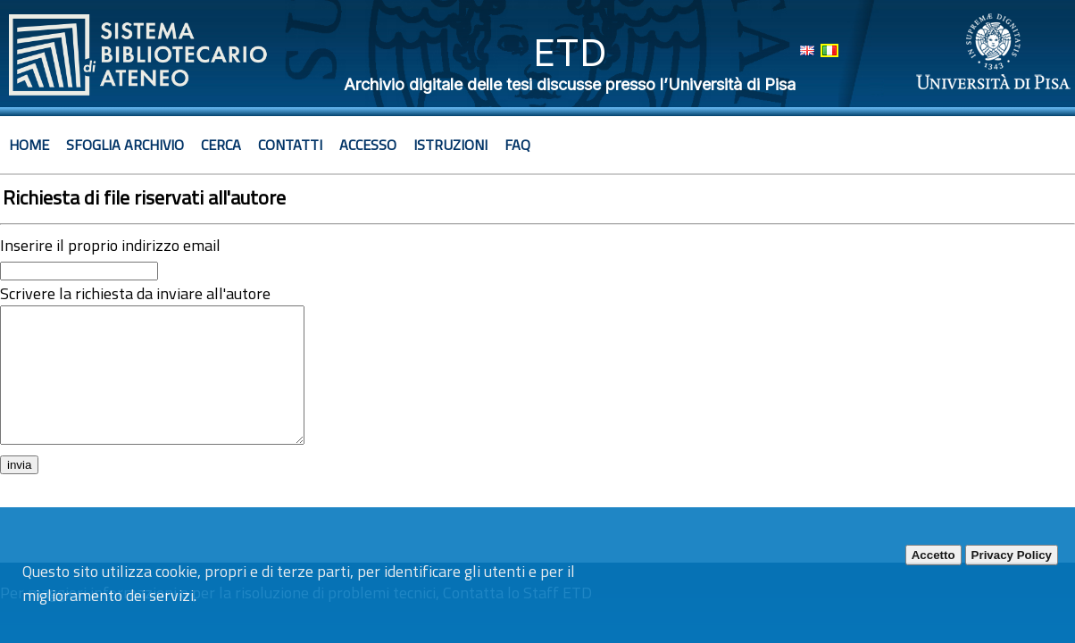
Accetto (933, 555)
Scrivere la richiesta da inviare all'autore (135, 293)
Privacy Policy (1011, 555)
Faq (517, 144)
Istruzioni (450, 144)
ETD (570, 52)
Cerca (221, 144)
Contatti (290, 144)
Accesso (367, 144)
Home (29, 144)
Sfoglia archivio (125, 144)
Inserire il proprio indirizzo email (110, 245)
